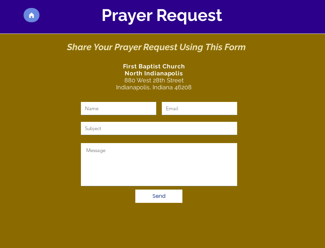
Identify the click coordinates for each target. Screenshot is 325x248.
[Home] (31, 15)
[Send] (158, 196)
